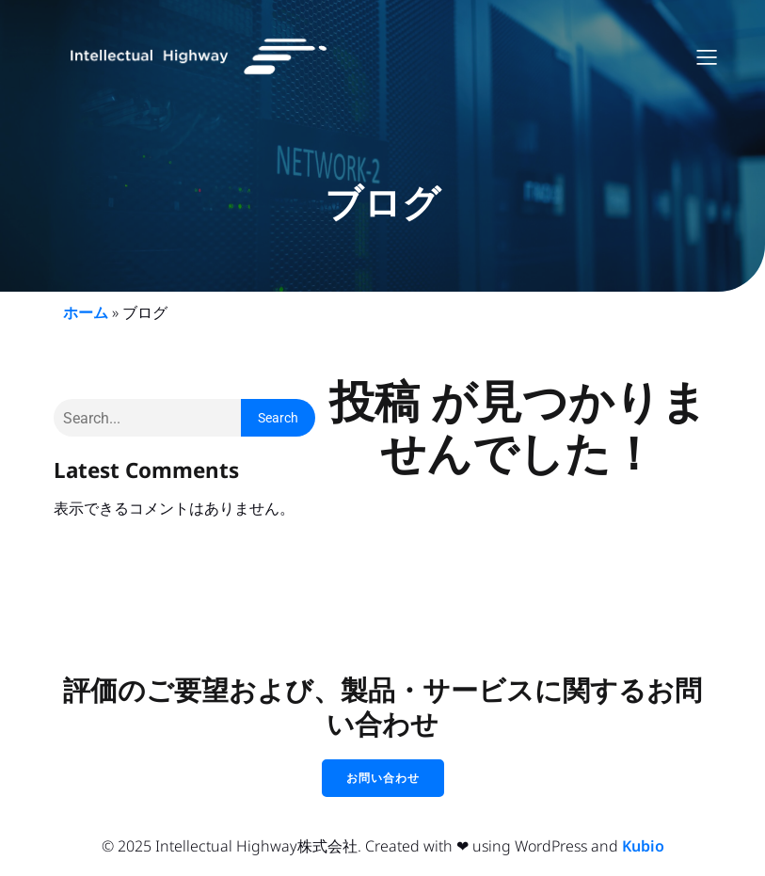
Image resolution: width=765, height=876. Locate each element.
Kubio (643, 846)
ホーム (85, 312)
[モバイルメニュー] (707, 56)
